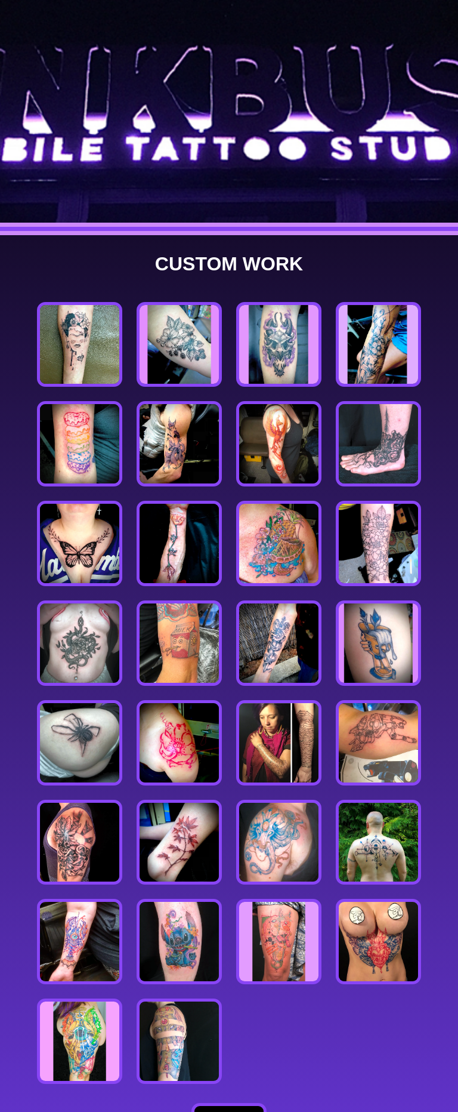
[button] (79, 344)
